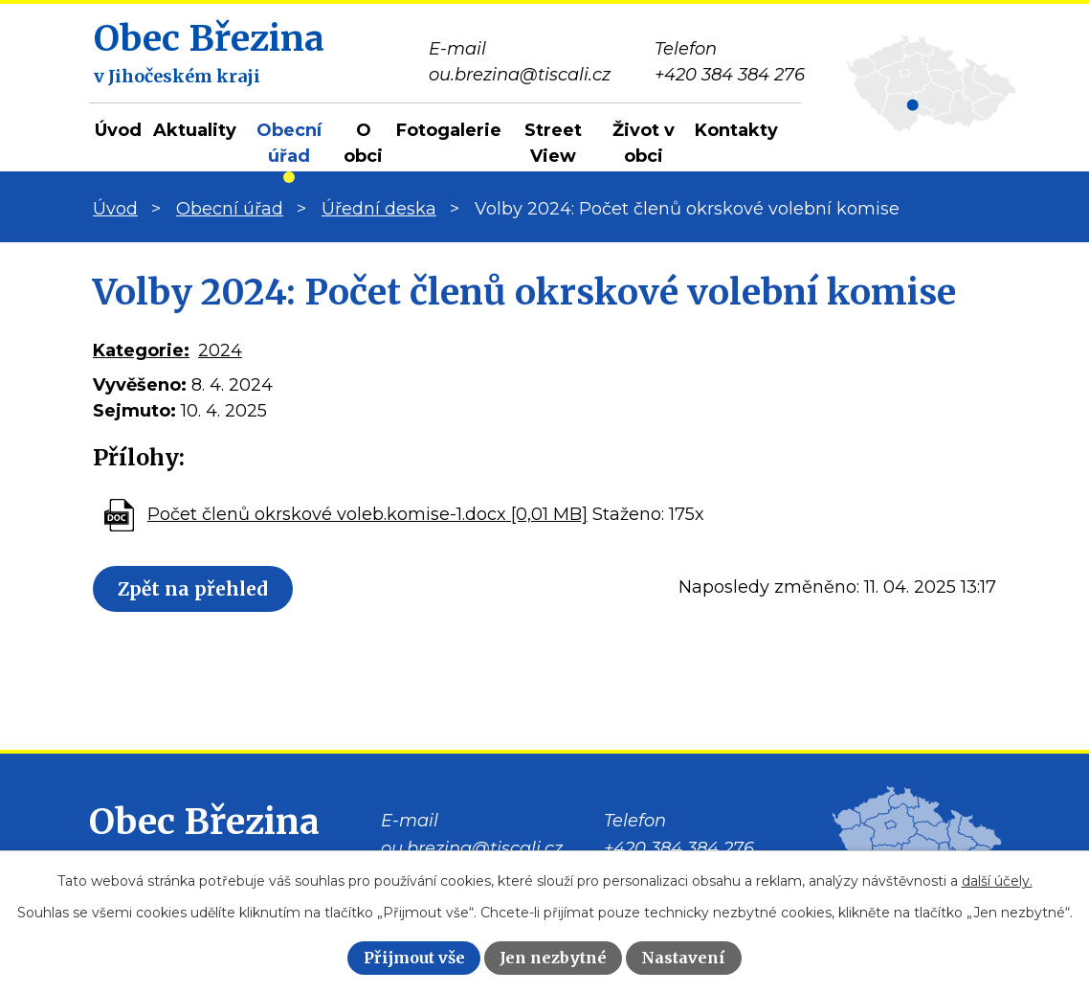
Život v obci (643, 143)
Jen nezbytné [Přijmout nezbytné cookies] (553, 957)
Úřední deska (379, 208)
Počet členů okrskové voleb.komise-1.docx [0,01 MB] (367, 514)
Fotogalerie (448, 130)
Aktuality (194, 130)
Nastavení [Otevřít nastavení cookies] (683, 957)
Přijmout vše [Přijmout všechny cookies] (414, 957)
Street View (553, 143)
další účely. (997, 881)
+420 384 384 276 (679, 848)
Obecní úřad (289, 143)
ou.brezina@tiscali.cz (472, 848)
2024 (220, 350)
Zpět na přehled (199, 589)
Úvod (118, 130)
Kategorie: (141, 350)
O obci (363, 143)
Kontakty (736, 130)
